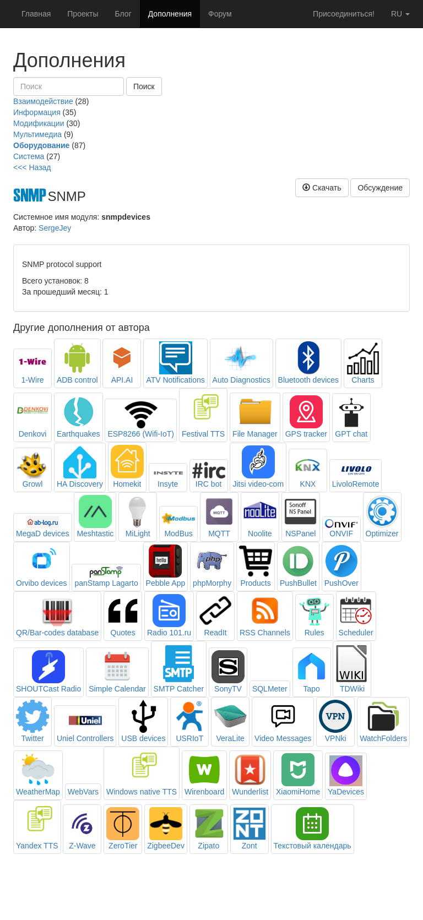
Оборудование (41, 145)
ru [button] (400, 13)
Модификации (38, 123)
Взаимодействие (43, 101)
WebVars (83, 791)
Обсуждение (380, 187)
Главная (36, 13)
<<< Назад (32, 167)
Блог (123, 13)
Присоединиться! (344, 13)
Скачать (321, 187)
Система (28, 156)
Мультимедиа (37, 134)
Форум (220, 13)
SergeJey (55, 228)
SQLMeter (270, 688)
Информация (37, 112)
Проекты (82, 13)
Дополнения (170, 13)
